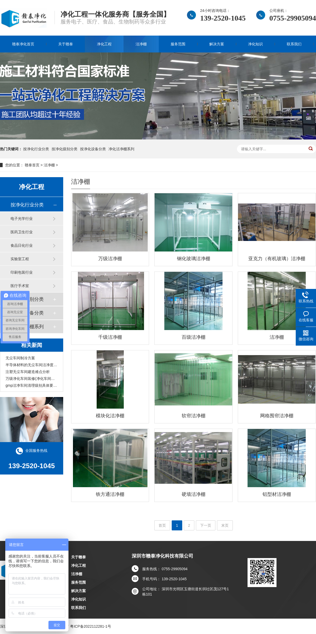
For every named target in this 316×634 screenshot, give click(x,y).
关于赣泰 (65, 44)
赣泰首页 (32, 165)
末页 (225, 525)
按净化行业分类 (36, 149)
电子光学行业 (22, 218)
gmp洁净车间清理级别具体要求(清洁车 (32, 385)
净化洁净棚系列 (121, 149)
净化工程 (104, 44)
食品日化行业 (22, 245)
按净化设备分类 (93, 149)
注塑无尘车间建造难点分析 (28, 372)
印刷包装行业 (22, 272)
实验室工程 (20, 259)
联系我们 (294, 44)
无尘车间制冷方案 (20, 358)
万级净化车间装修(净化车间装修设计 (32, 378)
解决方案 (216, 44)
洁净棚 (141, 44)
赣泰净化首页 (23, 44)
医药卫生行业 (22, 232)
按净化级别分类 (64, 149)
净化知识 (255, 44)
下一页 (205, 525)
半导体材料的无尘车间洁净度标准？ (32, 365)
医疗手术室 (20, 286)
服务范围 (178, 44)
